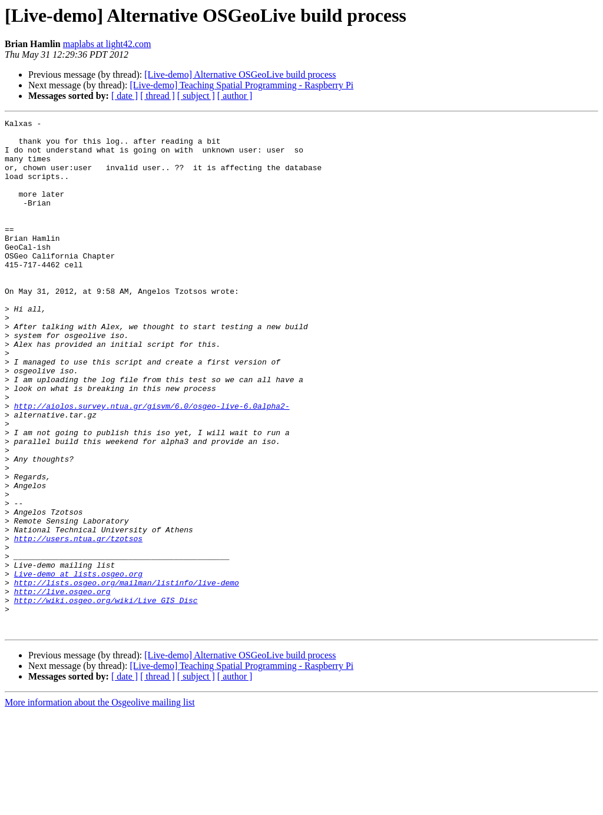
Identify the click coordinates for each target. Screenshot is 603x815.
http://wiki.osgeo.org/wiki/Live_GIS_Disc (106, 697)
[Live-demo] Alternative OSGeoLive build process (240, 74)
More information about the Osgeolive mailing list (100, 805)
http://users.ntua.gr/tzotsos (78, 623)
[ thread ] (157, 96)
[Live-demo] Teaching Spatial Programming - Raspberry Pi (241, 85)
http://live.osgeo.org (62, 686)
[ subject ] (196, 96)
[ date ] (124, 96)
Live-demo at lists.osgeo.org (78, 665)
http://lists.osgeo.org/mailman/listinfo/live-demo (126, 676)
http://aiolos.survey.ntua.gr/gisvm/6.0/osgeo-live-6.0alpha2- (152, 464)
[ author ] (235, 96)
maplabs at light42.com (107, 44)
